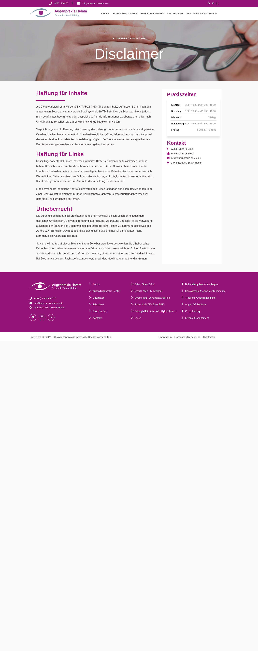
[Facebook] (209, 3)
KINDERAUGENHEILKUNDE (201, 13)
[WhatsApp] (217, 3)
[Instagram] (213, 3)
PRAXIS (106, 13)
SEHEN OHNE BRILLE (152, 13)
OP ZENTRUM (174, 13)
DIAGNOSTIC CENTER (125, 13)
